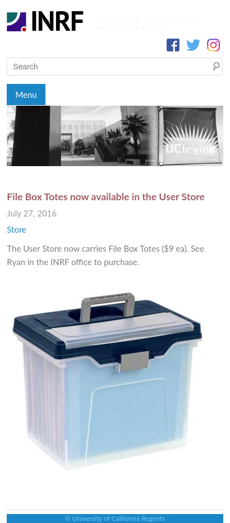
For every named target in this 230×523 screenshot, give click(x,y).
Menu (25, 94)
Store (16, 229)
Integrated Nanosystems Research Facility (146, 24)
